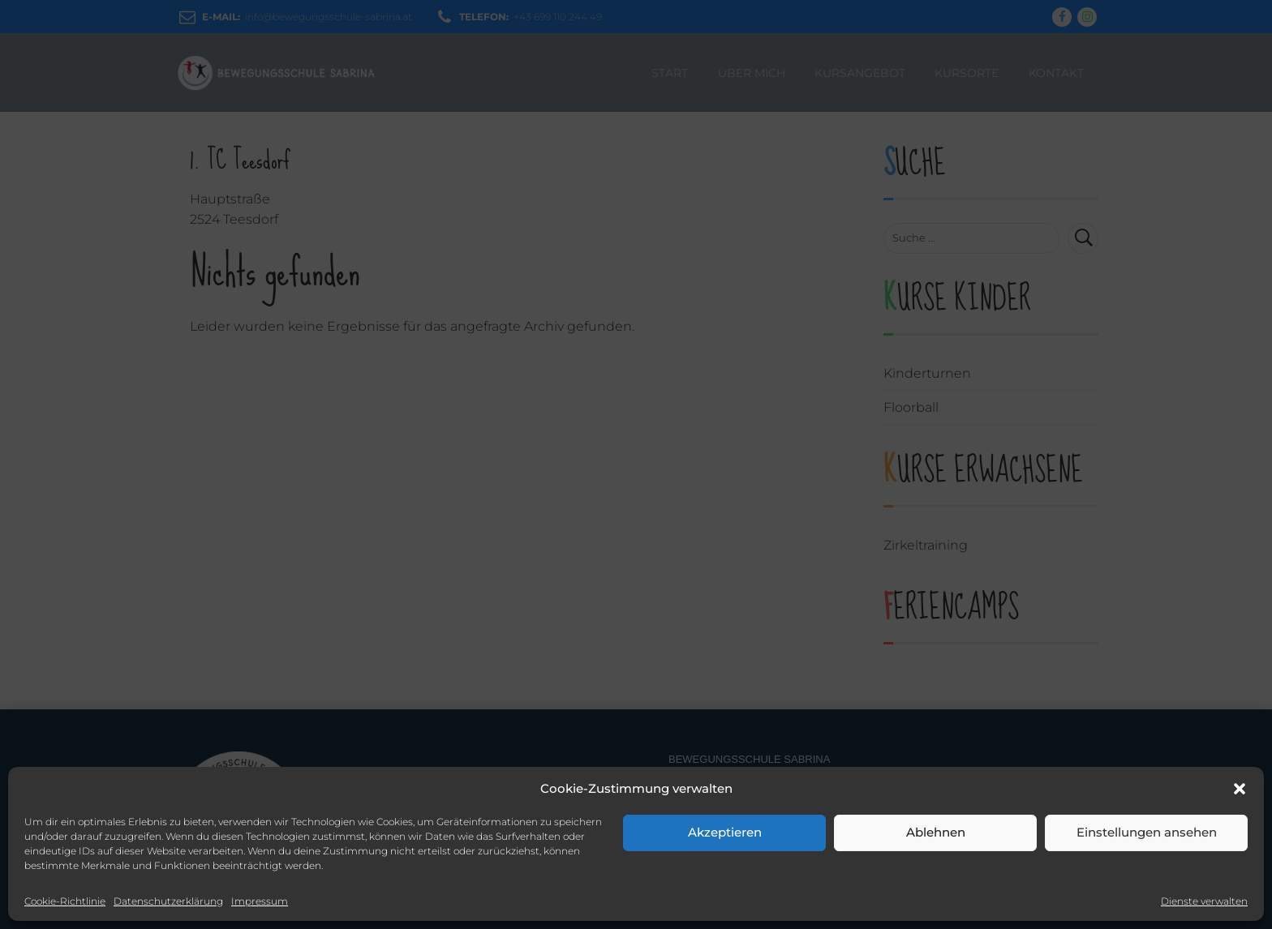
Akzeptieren (725, 832)
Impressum (259, 901)
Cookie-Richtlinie (64, 901)
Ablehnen (935, 832)
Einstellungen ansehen (1146, 832)
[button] (1239, 789)
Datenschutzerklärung (168, 901)
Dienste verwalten (1204, 901)
